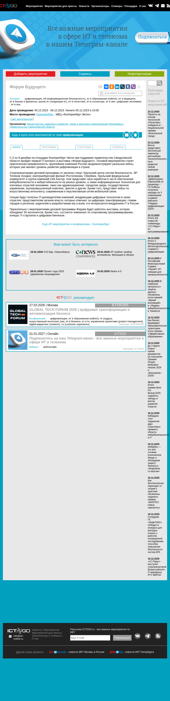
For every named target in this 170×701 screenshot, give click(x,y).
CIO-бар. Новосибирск (57, 251)
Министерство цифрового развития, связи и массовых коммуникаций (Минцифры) (75, 124)
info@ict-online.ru (19, 637)
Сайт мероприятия (21, 119)
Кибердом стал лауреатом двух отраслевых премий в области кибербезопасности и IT (158, 427)
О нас (142, 6)
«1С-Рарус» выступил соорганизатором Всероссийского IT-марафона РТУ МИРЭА (157, 568)
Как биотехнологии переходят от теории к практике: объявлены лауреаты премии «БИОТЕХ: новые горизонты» (156, 494)
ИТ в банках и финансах (23, 101)
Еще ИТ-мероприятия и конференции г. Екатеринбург (75, 224)
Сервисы (85, 73)
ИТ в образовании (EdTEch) (102, 98)
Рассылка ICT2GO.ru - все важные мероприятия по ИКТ (100, 631)
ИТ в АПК (15, 104)
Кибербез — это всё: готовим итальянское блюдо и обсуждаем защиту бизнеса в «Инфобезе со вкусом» (154, 459)
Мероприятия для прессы (61, 6)
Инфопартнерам (139, 73)
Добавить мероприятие (30, 73)
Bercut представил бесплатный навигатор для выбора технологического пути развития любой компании (157, 157)
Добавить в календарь (120, 93)
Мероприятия (34, 6)
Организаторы (100, 6)
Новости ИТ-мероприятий (157, 102)
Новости (84, 6)
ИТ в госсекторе (96, 101)
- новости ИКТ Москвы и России (85, 651)
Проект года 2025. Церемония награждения (47, 273)
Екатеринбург (44, 114)
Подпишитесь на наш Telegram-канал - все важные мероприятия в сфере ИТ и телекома (86, 340)
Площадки (130, 6)
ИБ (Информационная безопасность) (64, 98)
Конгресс (15, 98)
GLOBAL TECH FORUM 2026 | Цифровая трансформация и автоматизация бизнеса (79, 311)
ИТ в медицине (126, 98)
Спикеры (116, 6)
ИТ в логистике (76, 101)
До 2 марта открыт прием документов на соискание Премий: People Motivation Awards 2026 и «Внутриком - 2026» (155, 361)
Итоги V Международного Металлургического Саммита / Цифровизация (158, 246)
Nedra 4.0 (115, 271)
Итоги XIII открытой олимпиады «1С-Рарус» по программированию (158, 225)
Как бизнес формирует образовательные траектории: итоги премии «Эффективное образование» (157, 328)
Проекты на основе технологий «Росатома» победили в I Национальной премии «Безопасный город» (156, 125)
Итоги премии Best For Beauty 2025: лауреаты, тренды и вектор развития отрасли (154, 396)
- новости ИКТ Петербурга (139, 651)
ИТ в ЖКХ (110, 101)
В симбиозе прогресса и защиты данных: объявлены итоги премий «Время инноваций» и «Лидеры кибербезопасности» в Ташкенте (159, 296)
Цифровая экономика (129, 101)
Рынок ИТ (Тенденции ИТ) (53, 101)
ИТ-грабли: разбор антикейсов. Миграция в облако (115, 253)
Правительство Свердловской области (32, 126)
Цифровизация (33, 98)
